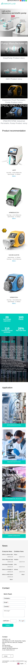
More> (11, 579)
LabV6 (14, 170)
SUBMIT (8, 625)
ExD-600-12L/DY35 (14, 255)
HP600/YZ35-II (14, 297)
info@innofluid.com (14, 0)
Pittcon (15, 554)
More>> (14, 176)
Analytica (16, 559)
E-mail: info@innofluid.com (8, 650)
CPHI (15, 564)
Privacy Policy (4, 662)
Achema (16, 569)
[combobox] (21, 663)
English (20, 663)
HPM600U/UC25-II (14, 212)
